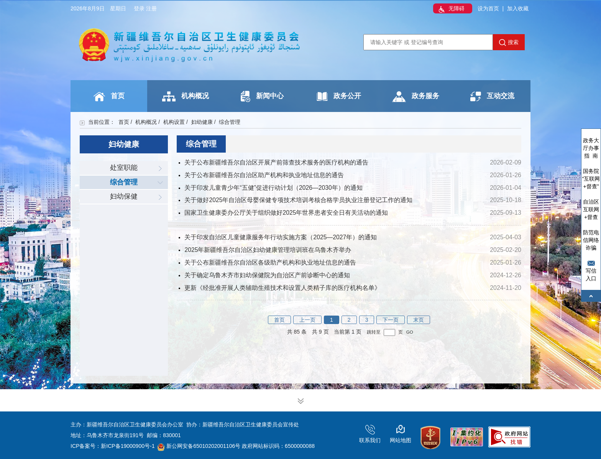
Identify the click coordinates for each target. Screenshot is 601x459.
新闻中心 (262, 96)
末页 (418, 320)
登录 (139, 8)
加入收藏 (518, 8)
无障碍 (451, 9)
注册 (151, 8)
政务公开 (339, 96)
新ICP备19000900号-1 (127, 446)
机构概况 (185, 96)
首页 (109, 96)
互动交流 (492, 96)
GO (409, 331)
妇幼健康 (202, 122)
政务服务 (415, 96)
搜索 (509, 42)
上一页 (307, 320)
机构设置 (174, 122)
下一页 (391, 320)
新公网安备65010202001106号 (199, 446)
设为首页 (488, 8)
